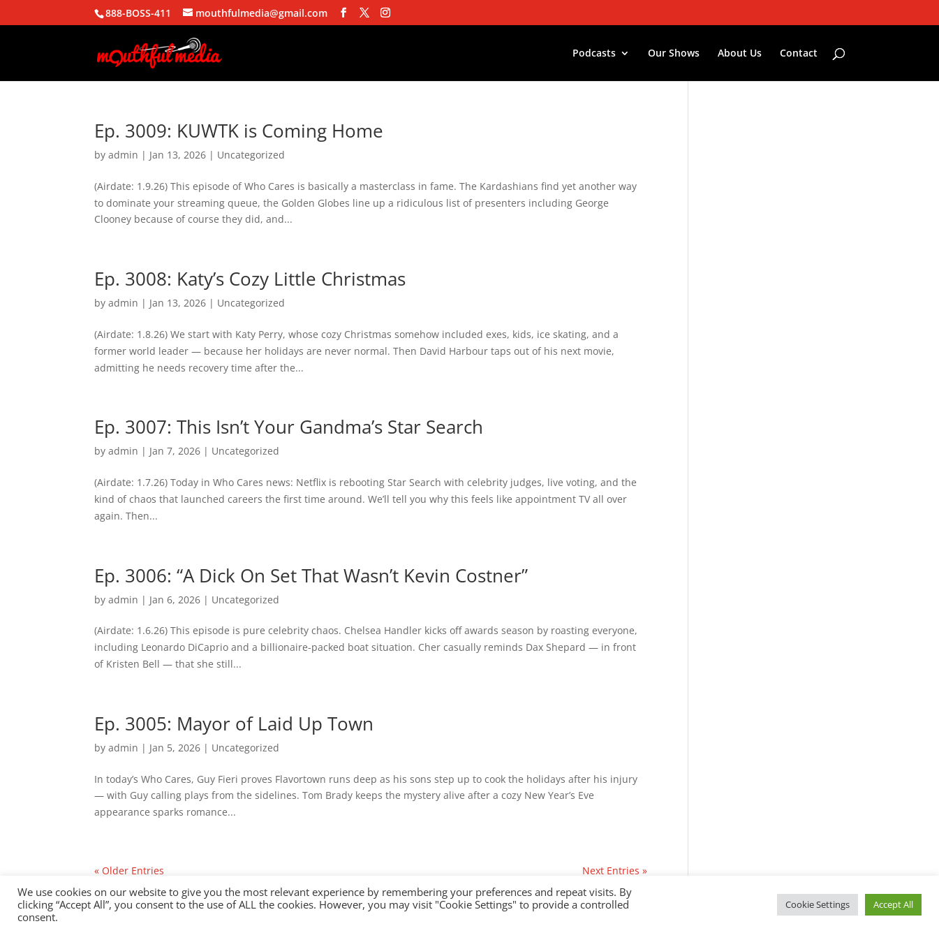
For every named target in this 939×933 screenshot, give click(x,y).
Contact (799, 53)
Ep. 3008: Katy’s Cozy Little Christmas (250, 278)
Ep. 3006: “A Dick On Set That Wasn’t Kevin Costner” (311, 575)
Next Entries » (614, 870)
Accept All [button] (893, 904)
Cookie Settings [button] (817, 904)
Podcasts (594, 53)
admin (123, 154)
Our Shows (674, 53)
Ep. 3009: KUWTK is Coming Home (238, 130)
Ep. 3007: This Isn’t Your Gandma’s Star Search (288, 426)
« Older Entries (129, 870)
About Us (740, 53)
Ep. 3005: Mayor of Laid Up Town (234, 723)
